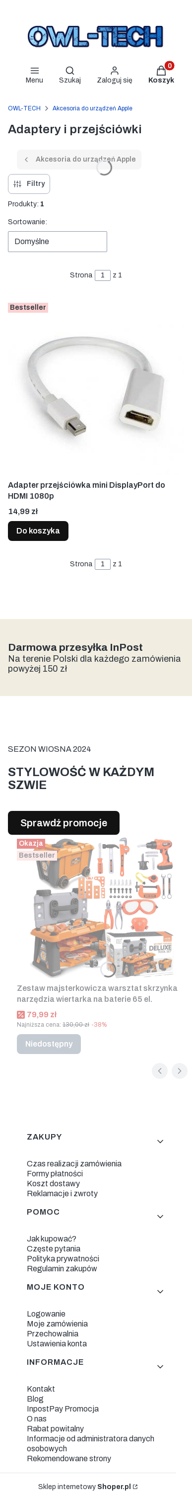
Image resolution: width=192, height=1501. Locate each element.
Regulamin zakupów (62, 1268)
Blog (35, 1399)
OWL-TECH (24, 108)
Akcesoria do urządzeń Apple (92, 108)
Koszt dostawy (53, 1183)
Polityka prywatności (63, 1258)
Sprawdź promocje (63, 822)
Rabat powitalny (55, 1428)
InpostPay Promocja (63, 1409)
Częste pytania (53, 1248)
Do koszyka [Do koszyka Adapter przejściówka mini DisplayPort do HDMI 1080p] (38, 531)
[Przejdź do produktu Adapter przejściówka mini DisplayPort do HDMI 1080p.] (96, 387)
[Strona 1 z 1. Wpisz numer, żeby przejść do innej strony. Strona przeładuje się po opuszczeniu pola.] (103, 275)
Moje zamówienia (57, 1324)
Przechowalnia (52, 1333)
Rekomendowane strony (69, 1458)
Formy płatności (55, 1173)
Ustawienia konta (57, 1343)
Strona (81, 275)
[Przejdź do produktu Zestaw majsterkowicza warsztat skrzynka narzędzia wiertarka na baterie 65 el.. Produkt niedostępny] (100, 906)
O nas (37, 1418)
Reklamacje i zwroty (62, 1193)
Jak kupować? (51, 1239)
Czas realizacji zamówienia (74, 1163)
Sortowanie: (27, 222)
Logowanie (46, 1314)
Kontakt (41, 1389)
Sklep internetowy (84, 1487)
